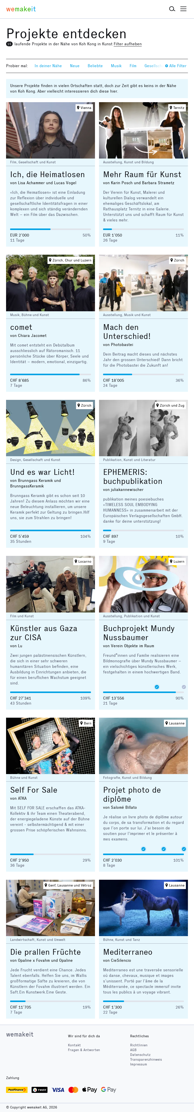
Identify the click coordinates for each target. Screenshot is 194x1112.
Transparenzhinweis (146, 1059)
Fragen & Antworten (84, 1050)
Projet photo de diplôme (132, 794)
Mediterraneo (128, 952)
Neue (75, 65)
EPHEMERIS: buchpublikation (132, 476)
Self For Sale (33, 790)
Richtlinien (139, 1045)
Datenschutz (140, 1055)
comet (21, 327)
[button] (172, 9)
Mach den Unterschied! (127, 331)
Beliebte (95, 65)
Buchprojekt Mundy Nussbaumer (139, 633)
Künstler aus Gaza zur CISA (43, 633)
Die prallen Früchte (45, 952)
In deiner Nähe (48, 65)
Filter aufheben (128, 44)
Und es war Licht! (42, 472)
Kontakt (74, 1045)
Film (133, 65)
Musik (116, 65)
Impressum (138, 1064)
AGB (133, 1050)
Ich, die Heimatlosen (47, 174)
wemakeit (19, 1034)
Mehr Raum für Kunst (142, 174)
